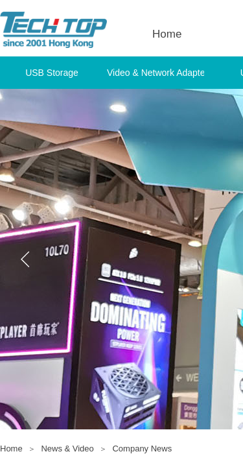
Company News (142, 448)
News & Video (67, 448)
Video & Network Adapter (155, 72)
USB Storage (51, 72)
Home (11, 448)
